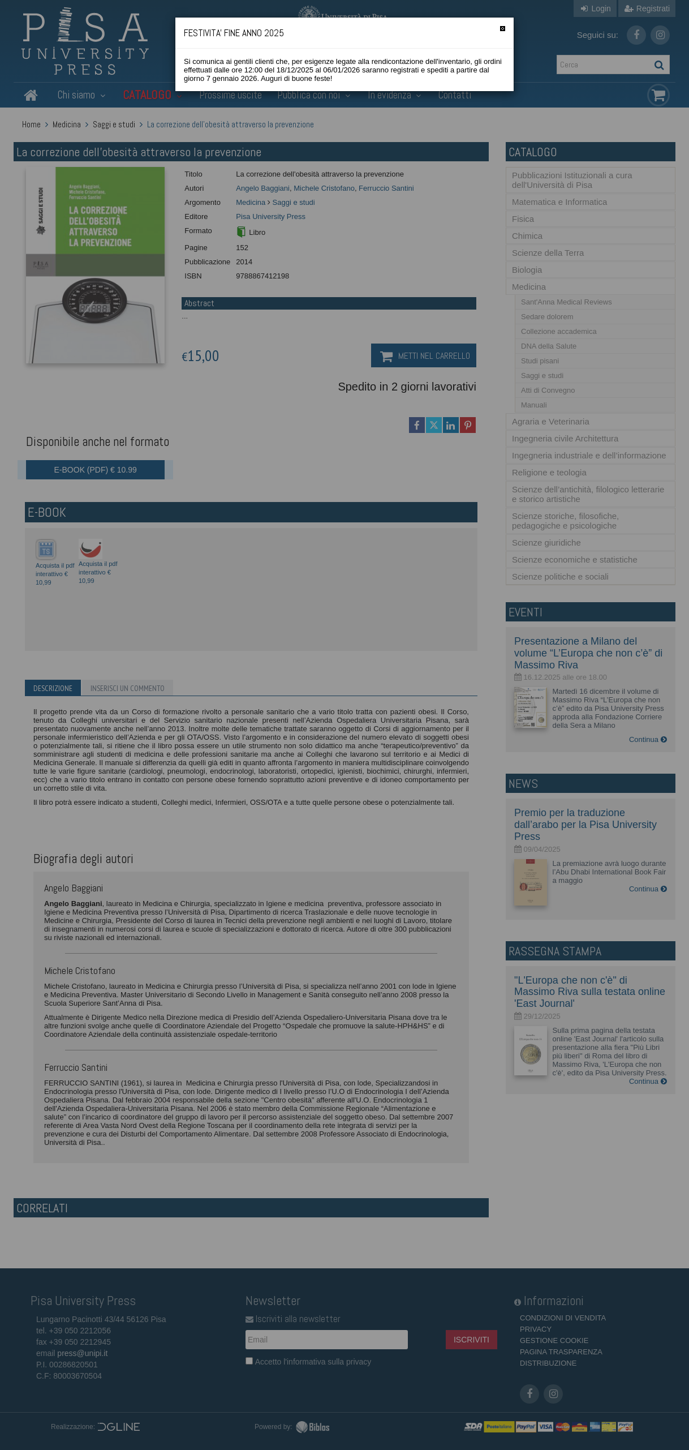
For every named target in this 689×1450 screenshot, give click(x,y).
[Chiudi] (502, 28)
